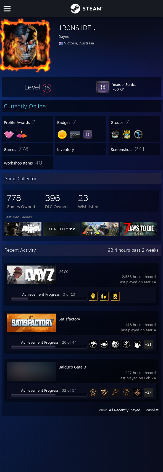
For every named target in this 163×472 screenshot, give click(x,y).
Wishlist (152, 410)
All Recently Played (124, 410)
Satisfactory (69, 319)
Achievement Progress (41, 294)
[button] (37, 86)
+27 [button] (148, 392)
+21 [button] (148, 344)
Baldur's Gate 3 (72, 367)
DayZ (63, 271)
